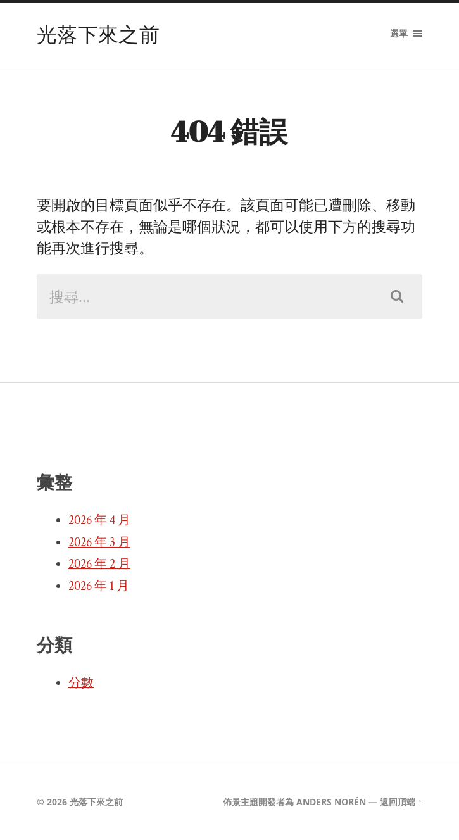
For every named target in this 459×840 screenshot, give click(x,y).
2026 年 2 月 (99, 564)
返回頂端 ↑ (401, 802)
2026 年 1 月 (98, 586)
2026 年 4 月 (99, 520)
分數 (81, 683)
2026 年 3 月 (99, 542)
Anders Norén (331, 802)
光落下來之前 (98, 33)
